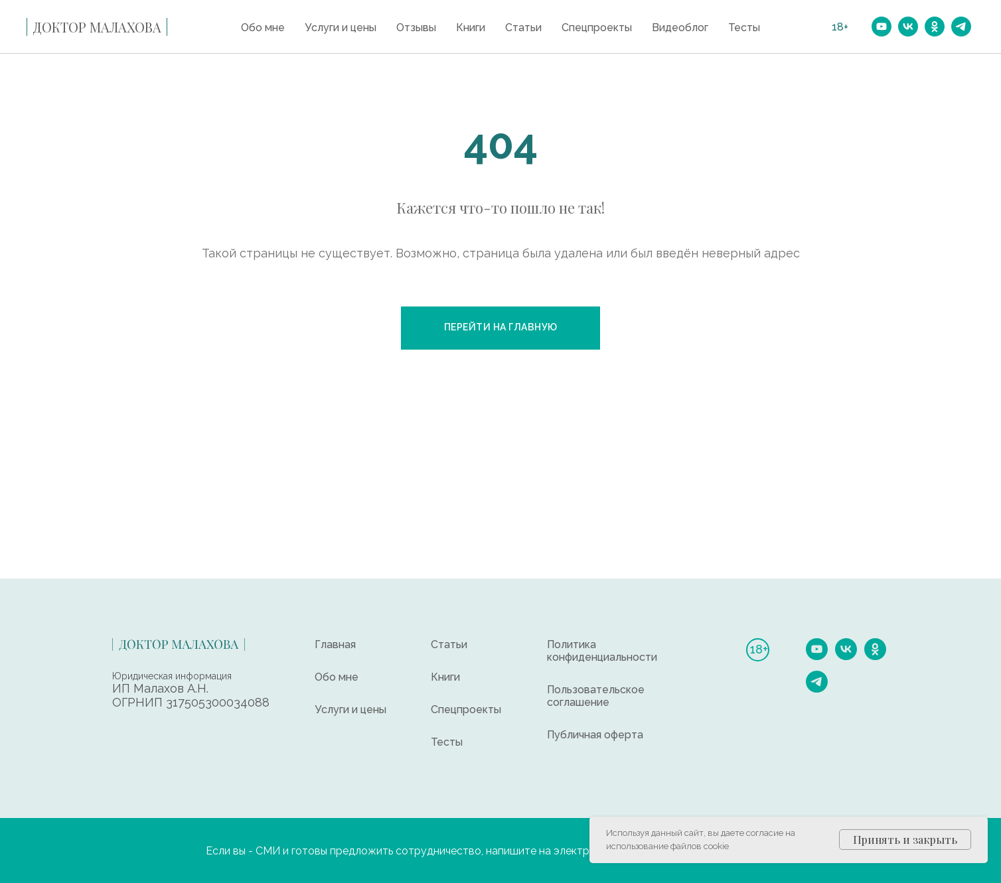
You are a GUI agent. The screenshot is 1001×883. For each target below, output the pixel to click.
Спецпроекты (597, 27)
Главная (335, 644)
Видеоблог (680, 27)
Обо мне (263, 27)
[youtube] (881, 26)
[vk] (908, 26)
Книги (470, 27)
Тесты (744, 27)
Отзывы (416, 27)
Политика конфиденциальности (602, 650)
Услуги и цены (340, 27)
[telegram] (961, 26)
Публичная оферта (595, 734)
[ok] (935, 26)
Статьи (523, 27)
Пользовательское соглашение (596, 696)
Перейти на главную (501, 327)
